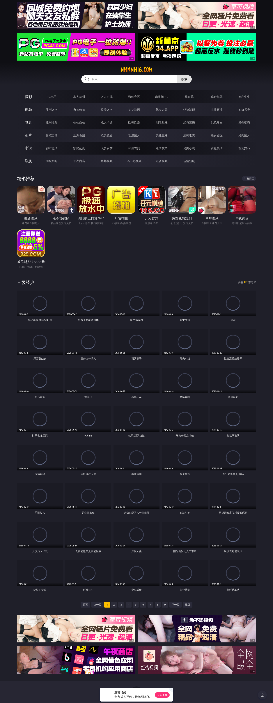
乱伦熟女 (217, 122)
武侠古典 (134, 148)
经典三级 (189, 122)
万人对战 (107, 97)
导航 (28, 160)
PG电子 (51, 97)
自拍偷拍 (79, 110)
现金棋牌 (217, 97)
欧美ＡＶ (107, 110)
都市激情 (52, 148)
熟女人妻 (162, 110)
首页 (85, 604)
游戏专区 (134, 97)
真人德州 (79, 97)
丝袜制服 (189, 110)
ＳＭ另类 (244, 110)
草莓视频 (107, 161)
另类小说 (189, 148)
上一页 (97, 604)
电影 (28, 122)
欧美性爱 (134, 122)
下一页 (175, 604)
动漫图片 (134, 135)
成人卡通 (107, 122)
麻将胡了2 (161, 97)
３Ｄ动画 (134, 110)
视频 (28, 109)
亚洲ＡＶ (52, 110)
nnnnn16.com (136, 69)
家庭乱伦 (79, 148)
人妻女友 (107, 148)
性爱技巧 (244, 148)
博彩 (28, 96)
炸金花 (189, 97)
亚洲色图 (79, 135)
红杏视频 (162, 161)
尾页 (187, 604)
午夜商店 (79, 161)
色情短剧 (189, 161)
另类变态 (244, 122)
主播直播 (217, 110)
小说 (28, 148)
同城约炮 (52, 161)
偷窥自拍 (52, 135)
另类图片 (244, 135)
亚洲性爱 (52, 122)
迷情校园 (162, 148)
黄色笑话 (217, 148)
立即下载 (162, 695)
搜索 (184, 79)
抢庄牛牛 (244, 97)
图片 (28, 135)
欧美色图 (107, 135)
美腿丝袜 (162, 135)
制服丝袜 (162, 122)
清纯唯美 (189, 135)
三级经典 (26, 282)
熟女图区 (217, 135)
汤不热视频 (134, 161)
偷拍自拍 (79, 122)
